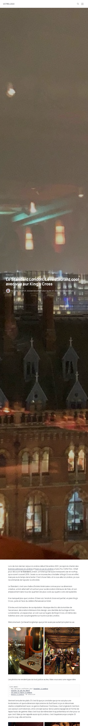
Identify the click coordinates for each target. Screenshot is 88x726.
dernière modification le (38, 291)
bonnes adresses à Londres (20, 569)
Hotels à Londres (17, 694)
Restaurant (9, 275)
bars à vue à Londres (44, 569)
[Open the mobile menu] (82, 4)
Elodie (16, 291)
